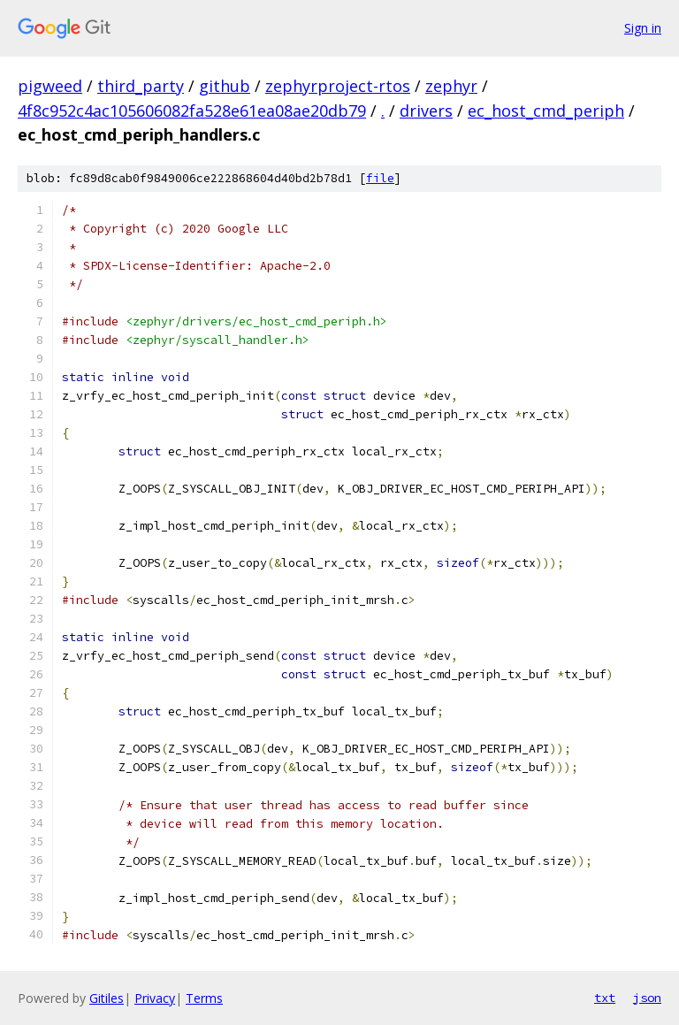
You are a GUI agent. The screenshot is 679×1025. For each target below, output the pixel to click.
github (224, 85)
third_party (140, 85)
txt (604, 998)
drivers (426, 110)
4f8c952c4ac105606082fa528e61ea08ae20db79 (192, 110)
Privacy (154, 998)
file (380, 178)
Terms (204, 998)
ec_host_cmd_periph (546, 110)
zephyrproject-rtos (337, 85)
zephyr (451, 85)
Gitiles (106, 998)
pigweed (50, 85)
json (647, 998)
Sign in (642, 27)
